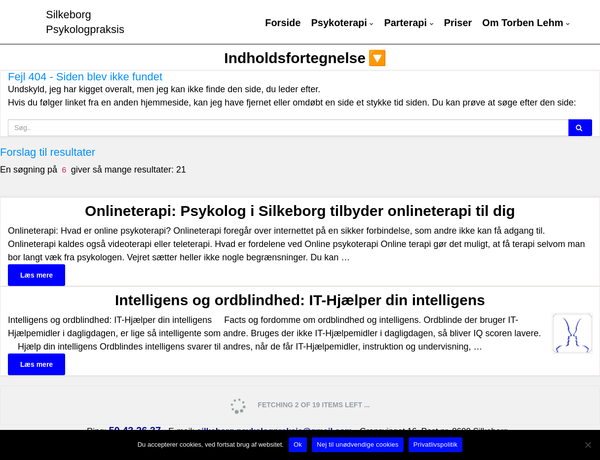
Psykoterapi (342, 23)
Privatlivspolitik (435, 444)
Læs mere (36, 275)
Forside (282, 23)
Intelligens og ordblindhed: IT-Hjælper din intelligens (300, 300)
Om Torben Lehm (526, 23)
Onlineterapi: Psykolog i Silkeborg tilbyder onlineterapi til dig (300, 211)
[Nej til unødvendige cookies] (588, 445)
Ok (298, 444)
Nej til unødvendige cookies (358, 444)
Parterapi (408, 23)
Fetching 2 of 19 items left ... (299, 405)
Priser (458, 23)
